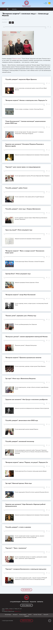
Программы (25, 601)
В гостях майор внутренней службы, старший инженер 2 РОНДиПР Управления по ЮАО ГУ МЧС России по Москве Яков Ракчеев (31, 578)
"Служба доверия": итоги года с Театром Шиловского (23, 209)
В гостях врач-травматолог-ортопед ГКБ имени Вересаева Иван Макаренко (32, 176)
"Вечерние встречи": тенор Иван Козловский (20, 295)
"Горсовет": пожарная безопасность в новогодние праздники (25, 569)
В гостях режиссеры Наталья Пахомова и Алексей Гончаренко (29, 261)
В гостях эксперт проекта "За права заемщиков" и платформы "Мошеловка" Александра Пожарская (29, 132)
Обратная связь (26, 620)
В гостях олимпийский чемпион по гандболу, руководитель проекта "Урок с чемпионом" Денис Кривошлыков (31, 557)
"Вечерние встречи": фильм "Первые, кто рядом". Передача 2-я (26, 462)
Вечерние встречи (17, 58)
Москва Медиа (8, 614)
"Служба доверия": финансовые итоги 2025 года (21, 420)
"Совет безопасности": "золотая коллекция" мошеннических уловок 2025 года (25, 122)
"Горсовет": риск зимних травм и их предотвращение (22, 167)
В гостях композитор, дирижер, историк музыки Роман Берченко (30, 366)
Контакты (40, 601)
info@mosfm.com (8, 610)
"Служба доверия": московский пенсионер (19, 441)
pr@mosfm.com (18, 611)
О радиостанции (15, 601)
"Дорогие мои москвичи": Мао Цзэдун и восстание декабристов (26, 399)
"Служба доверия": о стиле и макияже (18, 527)
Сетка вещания (26, 605)
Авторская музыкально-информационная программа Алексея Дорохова (32, 155)
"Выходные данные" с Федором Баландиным (26, 345)
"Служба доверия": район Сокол (16, 188)
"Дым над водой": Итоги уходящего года (18, 230)
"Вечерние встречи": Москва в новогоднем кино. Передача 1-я (26, 100)
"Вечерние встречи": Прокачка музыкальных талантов (23, 358)
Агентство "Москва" (38, 614)
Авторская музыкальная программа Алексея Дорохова (28, 238)
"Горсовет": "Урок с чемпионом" (16, 548)
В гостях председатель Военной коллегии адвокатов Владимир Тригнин (32, 492)
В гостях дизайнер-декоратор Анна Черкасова (26, 324)
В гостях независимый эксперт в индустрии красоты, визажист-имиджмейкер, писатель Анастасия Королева (29, 536)
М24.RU (30, 614)
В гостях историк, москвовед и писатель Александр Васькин (29, 109)
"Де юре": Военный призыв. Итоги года (18, 483)
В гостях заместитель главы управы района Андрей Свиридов (29, 196)
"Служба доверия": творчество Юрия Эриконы (21, 79)
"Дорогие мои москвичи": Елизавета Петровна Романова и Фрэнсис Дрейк (24, 145)
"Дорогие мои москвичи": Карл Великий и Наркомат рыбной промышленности (25, 505)
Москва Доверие (22, 614)
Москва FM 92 (26, 597)
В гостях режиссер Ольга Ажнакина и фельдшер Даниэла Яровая (30, 471)
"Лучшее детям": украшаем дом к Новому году (20, 316)
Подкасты (33, 601)
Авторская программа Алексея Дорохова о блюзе (27, 282)
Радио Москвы (26, 3)
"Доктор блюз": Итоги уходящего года (18, 274)
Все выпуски (26, 589)
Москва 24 (15, 614)
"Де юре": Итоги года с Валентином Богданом (20, 378)
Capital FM (26, 616)
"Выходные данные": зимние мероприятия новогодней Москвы (26, 337)
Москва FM (46, 614)
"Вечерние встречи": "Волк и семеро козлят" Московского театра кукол (24, 252)
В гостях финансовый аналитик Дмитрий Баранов (26, 429)
